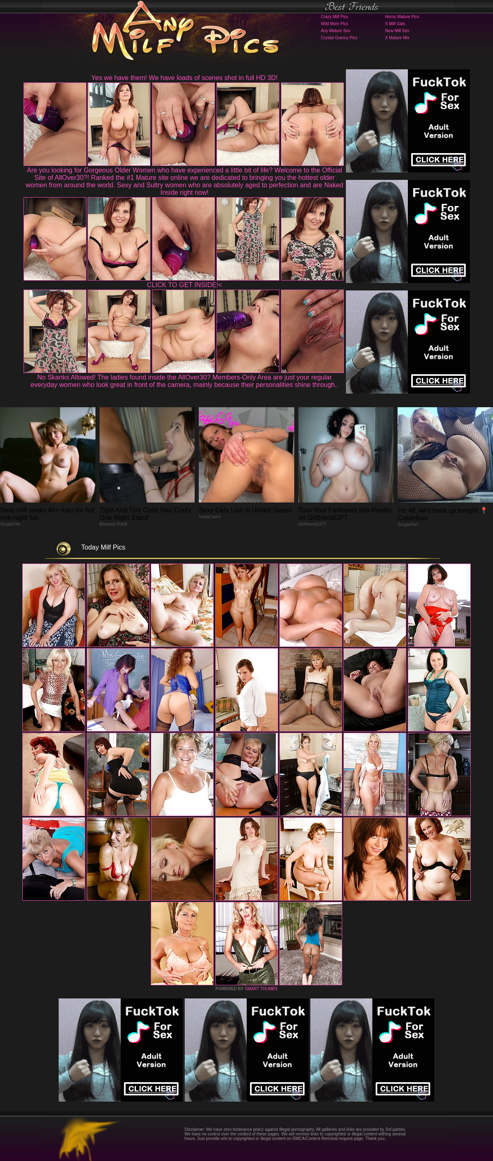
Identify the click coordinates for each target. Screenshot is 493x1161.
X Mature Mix (397, 37)
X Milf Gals (395, 23)
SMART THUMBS (261, 988)
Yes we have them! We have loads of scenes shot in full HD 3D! (184, 77)
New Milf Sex (397, 30)
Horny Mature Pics (402, 16)
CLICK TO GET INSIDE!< (184, 284)
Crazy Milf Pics (334, 16)
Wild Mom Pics (334, 23)
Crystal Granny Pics (339, 37)
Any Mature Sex (335, 30)
